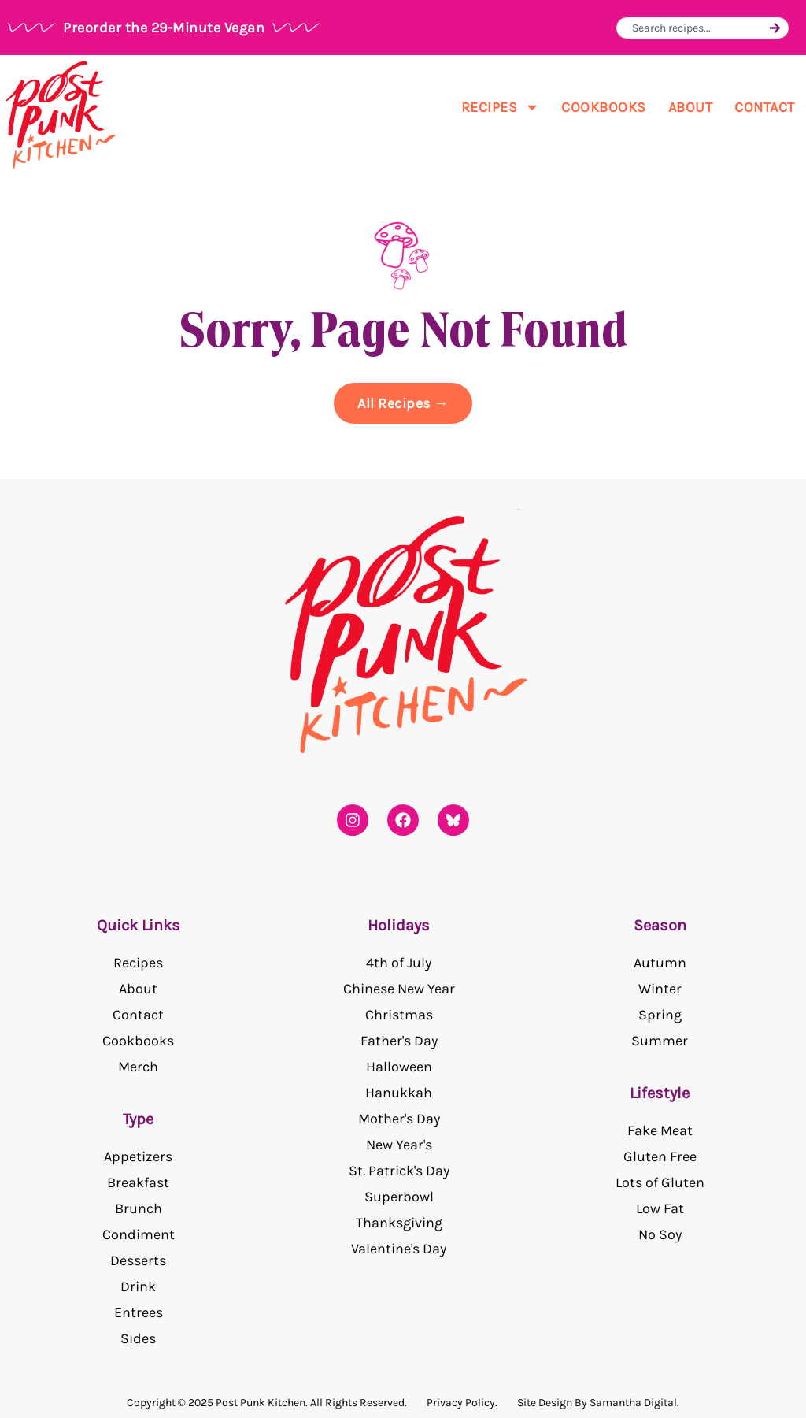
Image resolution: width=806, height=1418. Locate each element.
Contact (764, 107)
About (690, 107)
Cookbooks (603, 107)
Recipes (500, 107)
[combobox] (698, 28)
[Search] (775, 28)
